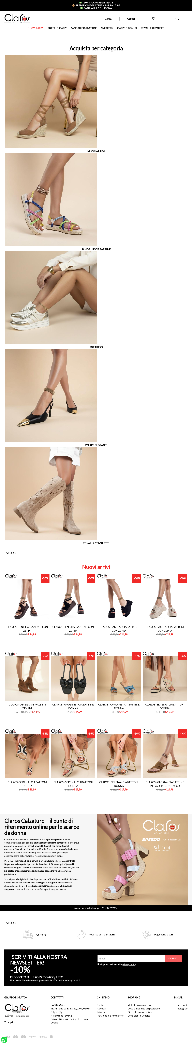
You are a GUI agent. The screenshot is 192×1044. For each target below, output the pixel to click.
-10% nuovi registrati (96, 2)
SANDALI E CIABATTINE (84, 28)
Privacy (101, 1012)
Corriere (41, 934)
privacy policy (129, 964)
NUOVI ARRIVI (35, 28)
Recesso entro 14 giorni (102, 934)
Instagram (182, 1008)
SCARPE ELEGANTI (127, 28)
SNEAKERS (107, 28)
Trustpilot (10, 552)
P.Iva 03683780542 (61, 1015)
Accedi (131, 18)
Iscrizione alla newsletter (110, 1015)
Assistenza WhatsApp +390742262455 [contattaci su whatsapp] (96, 908)
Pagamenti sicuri (163, 934)
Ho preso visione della (118, 964)
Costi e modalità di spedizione (144, 1008)
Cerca (108, 18)
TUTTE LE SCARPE (57, 28)
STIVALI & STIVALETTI (152, 28)
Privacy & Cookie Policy (63, 1019)
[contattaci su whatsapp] (4, 1039)
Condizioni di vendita (139, 1015)
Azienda (101, 1008)
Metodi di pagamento (139, 1005)
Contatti (101, 1005)
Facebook (182, 1005)
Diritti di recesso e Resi (140, 1012)
